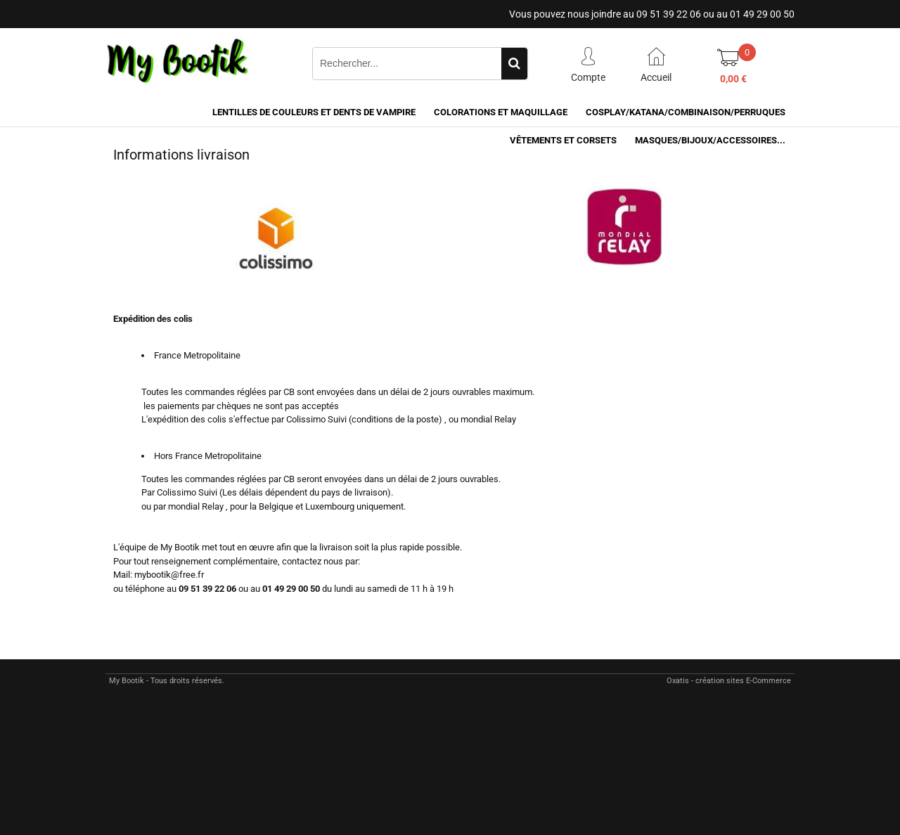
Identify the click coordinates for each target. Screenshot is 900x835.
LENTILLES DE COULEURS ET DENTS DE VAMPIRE (314, 112)
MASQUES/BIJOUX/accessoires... (710, 140)
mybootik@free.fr (169, 574)
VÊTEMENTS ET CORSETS (563, 140)
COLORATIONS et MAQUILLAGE (500, 112)
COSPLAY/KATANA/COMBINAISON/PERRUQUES (685, 112)
